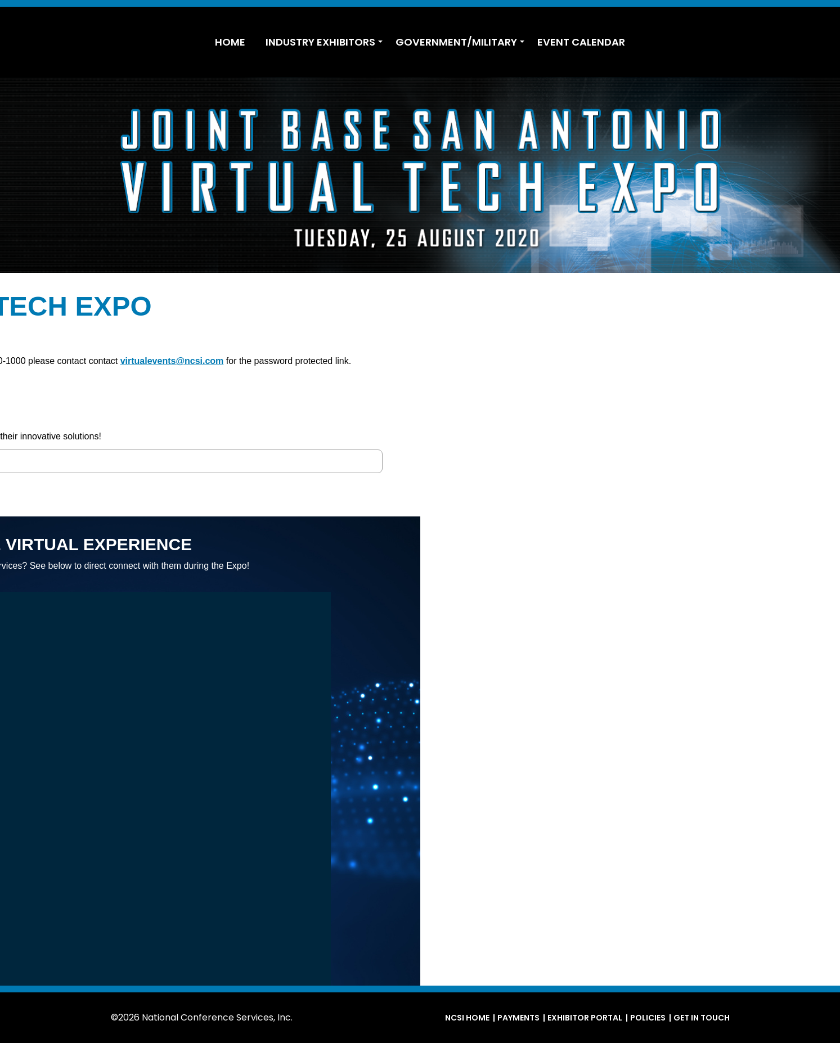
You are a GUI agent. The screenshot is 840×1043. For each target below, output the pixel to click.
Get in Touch (701, 1017)
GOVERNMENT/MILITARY (456, 42)
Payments (518, 1017)
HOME (230, 42)
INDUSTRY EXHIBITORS (320, 42)
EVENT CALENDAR (581, 42)
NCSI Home (467, 1017)
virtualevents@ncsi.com (592, 361)
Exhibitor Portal (584, 1017)
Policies (648, 1017)
